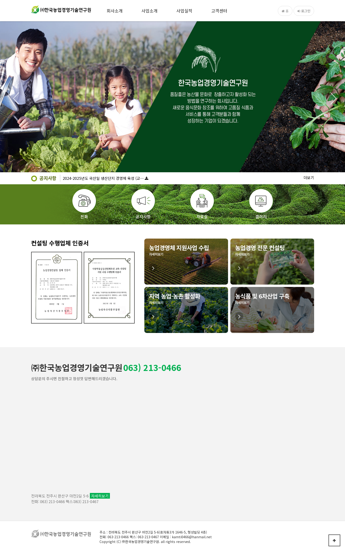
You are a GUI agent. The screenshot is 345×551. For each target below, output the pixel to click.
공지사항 (47, 178)
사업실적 (184, 11)
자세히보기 (100, 496)
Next (333, 98)
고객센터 (219, 11)
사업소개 (149, 11)
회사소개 (115, 11)
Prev (11, 98)
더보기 (308, 177)
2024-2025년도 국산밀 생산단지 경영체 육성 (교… (103, 178)
